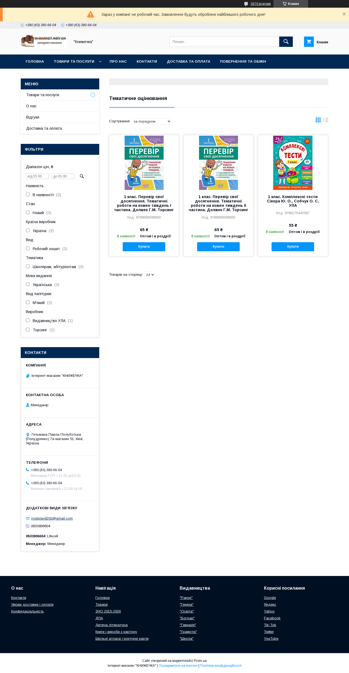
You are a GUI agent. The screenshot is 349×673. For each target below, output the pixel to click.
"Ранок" (186, 598)
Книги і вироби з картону (116, 632)
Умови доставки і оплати (32, 604)
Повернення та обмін (243, 61)
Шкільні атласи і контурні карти (122, 638)
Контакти (147, 61)
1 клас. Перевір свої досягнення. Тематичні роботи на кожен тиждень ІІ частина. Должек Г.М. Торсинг (218, 203)
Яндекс (270, 604)
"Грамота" (188, 632)
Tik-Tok (270, 625)
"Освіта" (187, 611)
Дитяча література (111, 625)
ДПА (99, 618)
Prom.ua (200, 661)
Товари (101, 604)
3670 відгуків (261, 4)
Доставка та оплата (188, 61)
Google (270, 598)
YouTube (271, 638)
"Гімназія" (188, 625)
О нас (31, 106)
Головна (35, 61)
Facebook (272, 618)
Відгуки (32, 117)
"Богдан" (187, 618)
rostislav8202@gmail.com (52, 518)
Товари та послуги (74, 61)
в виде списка (325, 121)
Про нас (118, 61)
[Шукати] (286, 42)
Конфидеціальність (27, 611)
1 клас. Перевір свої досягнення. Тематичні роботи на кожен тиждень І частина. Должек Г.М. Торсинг (144, 203)
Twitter (269, 632)
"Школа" (187, 638)
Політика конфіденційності (221, 666)
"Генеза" (187, 604)
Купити (144, 246)
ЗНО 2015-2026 (108, 611)
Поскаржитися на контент (178, 666)
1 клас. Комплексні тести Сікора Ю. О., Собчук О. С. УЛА (293, 201)
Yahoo (269, 611)
